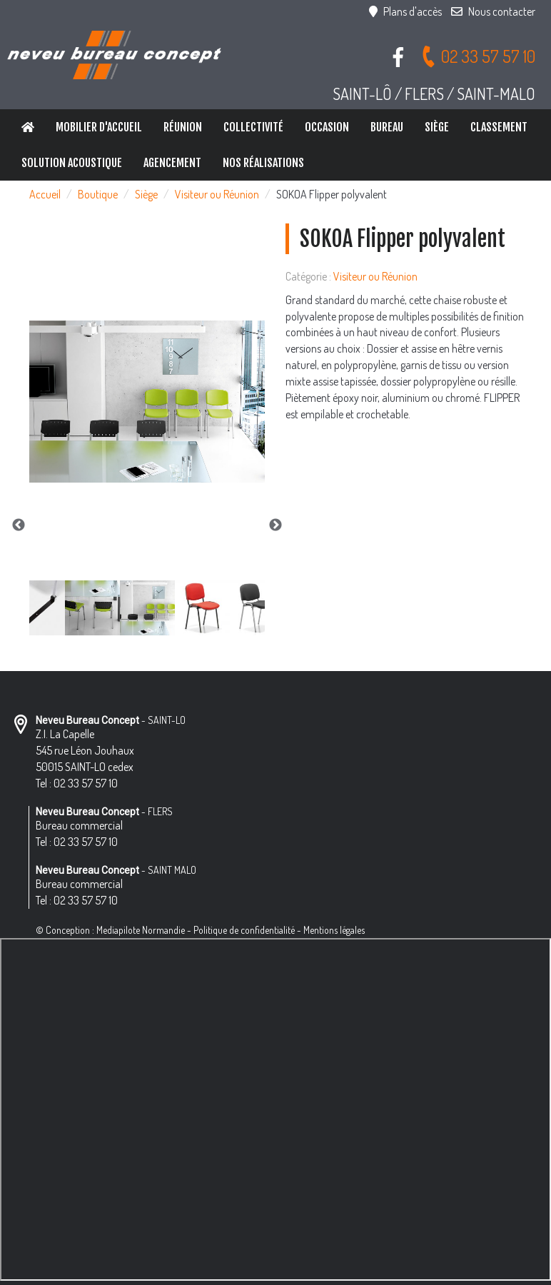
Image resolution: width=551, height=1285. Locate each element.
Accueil (45, 194)
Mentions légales (334, 930)
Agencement (172, 163)
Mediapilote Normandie (140, 930)
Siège (437, 127)
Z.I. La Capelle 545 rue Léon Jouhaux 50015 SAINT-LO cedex (85, 750)
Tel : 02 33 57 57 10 (77, 783)
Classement (498, 127)
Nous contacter (493, 11)
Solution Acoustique (71, 163)
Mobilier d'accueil (99, 127)
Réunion (182, 127)
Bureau (386, 127)
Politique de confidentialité (244, 930)
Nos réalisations (263, 163)
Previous (18, 525)
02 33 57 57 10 (477, 56)
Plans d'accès (405, 11)
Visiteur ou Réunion (217, 194)
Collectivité (253, 127)
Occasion (327, 127)
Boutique (98, 194)
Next (275, 525)
